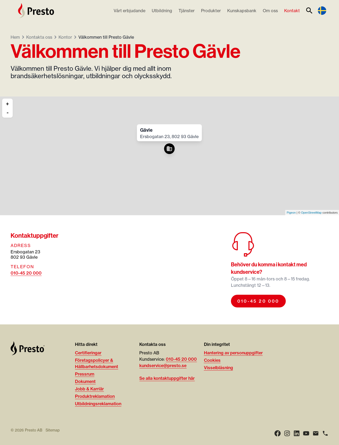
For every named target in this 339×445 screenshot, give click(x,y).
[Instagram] (287, 433)
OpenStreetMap (311, 212)
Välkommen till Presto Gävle (106, 37)
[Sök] (309, 10)
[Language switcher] (322, 10)
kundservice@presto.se (162, 365)
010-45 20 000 (26, 273)
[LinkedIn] (296, 433)
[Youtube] (306, 433)
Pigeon (291, 212)
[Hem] (36, 10)
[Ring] (325, 433)
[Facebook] (277, 433)
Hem (15, 37)
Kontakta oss (39, 37)
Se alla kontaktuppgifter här (167, 378)
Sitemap (53, 430)
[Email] (316, 433)
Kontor (65, 37)
